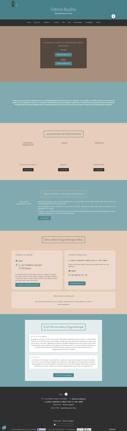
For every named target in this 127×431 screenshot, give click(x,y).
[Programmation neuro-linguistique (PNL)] (28, 151)
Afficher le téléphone (79, 399)
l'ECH (63, 429)
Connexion (112, 429)
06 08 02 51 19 (79, 275)
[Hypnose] (63, 151)
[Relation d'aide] (98, 151)
